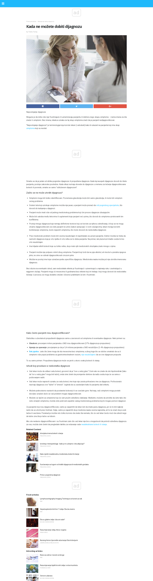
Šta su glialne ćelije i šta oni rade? (52, 467)
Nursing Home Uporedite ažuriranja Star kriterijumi (59, 487)
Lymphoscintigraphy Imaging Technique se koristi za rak (61, 446)
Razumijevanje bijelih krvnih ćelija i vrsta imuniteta (59, 512)
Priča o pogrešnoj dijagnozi (50, 422)
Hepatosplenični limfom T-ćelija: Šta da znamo (57, 456)
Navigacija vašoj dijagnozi (46, 21)
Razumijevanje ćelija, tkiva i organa (53, 477)
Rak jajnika (34, 299)
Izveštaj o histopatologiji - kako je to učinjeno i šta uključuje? (62, 391)
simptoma (30, 128)
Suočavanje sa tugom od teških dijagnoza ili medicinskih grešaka (64, 412)
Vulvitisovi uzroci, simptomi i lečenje (53, 544)
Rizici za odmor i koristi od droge (52, 502)
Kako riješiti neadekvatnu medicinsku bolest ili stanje (59, 401)
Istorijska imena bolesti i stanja (51, 381)
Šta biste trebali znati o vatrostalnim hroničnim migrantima (62, 533)
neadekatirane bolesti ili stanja (94, 371)
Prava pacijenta (31, 21)
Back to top (77, 570)
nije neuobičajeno (88, 302)
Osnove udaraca (46, 523)
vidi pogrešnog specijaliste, (107, 205)
